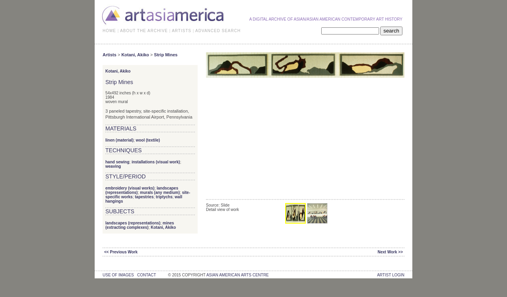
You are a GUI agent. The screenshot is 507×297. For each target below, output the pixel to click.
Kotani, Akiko (135, 54)
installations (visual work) (156, 162)
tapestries (144, 197)
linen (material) (119, 140)
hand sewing (117, 162)
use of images (118, 275)
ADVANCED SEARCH (217, 31)
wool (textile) (148, 140)
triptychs (164, 197)
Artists (109, 54)
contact (146, 275)
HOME (109, 31)
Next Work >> (390, 252)
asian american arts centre (237, 275)
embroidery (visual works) (129, 188)
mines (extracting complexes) (139, 225)
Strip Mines (165, 54)
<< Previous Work (120, 252)
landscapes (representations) (132, 223)
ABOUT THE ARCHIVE (144, 31)
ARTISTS (181, 31)
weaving (113, 166)
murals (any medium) (160, 192)
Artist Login (390, 275)
